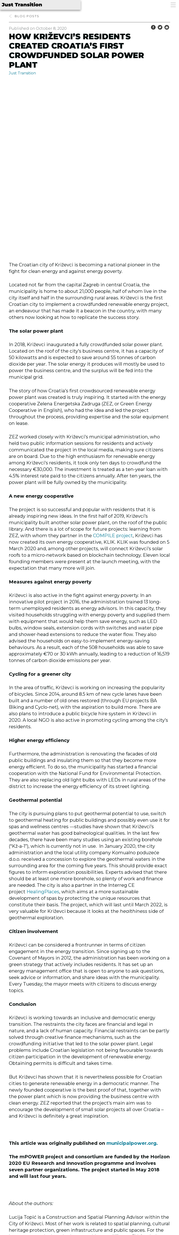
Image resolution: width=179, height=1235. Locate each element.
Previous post (34, 1191)
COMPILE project (113, 375)
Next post (150, 1191)
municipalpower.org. (132, 982)
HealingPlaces (43, 731)
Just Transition (22, 73)
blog (20, 16)
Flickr (22, 1175)
